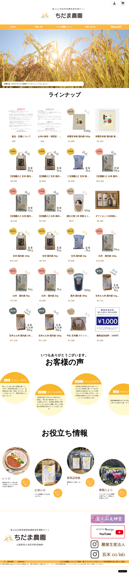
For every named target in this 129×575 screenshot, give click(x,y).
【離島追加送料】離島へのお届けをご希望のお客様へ (66, 101)
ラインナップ (64, 95)
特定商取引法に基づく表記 (114, 562)
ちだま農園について (64, 27)
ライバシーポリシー (94, 562)
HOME (13, 27)
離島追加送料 (116, 27)
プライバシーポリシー (7, 571)
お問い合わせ (90, 27)
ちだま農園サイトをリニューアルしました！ (33, 84)
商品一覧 (38, 27)
